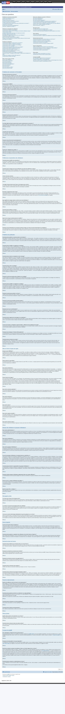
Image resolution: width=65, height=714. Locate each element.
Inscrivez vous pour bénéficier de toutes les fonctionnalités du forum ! (17, 7)
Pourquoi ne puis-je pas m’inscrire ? (8, 20)
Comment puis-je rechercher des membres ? (40, 42)
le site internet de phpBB (43, 195)
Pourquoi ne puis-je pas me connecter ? (9, 22)
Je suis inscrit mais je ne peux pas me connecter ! (11, 21)
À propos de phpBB (56, 634)
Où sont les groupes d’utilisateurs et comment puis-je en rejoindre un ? (44, 21)
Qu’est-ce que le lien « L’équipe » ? (39, 25)
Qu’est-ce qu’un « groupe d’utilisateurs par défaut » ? (42, 24)
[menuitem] (4, 9)
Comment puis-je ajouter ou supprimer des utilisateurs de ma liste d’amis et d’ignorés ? (47, 35)
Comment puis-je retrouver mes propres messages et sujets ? (43, 43)
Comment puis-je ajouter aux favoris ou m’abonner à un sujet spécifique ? (45, 47)
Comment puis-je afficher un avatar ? (9, 36)
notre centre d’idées (6, 643)
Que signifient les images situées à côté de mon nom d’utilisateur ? (14, 35)
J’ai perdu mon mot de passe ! (8, 24)
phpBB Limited (31, 633)
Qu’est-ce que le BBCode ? (7, 59)
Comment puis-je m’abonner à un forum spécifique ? (41, 48)
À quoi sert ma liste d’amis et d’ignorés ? (39, 34)
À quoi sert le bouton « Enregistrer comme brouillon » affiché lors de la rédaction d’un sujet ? (17, 54)
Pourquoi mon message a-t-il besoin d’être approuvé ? (12, 55)
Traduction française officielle (7, 675)
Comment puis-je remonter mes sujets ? (9, 56)
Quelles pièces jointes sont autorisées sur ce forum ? (42, 53)
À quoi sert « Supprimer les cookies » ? (9, 26)
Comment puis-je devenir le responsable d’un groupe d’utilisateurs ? (44, 22)
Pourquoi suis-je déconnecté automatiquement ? (11, 25)
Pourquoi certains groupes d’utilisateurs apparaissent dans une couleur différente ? (47, 23)
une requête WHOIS (45, 650)
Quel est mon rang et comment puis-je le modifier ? (11, 37)
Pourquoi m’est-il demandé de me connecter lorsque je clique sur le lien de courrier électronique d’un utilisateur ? (16, 39)
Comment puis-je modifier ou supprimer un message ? (12, 43)
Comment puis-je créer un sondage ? (9, 45)
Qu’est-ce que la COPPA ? (7, 19)
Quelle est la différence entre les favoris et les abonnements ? (43, 46)
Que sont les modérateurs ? (37, 19)
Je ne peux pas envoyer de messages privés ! (40, 28)
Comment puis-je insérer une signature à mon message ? (12, 44)
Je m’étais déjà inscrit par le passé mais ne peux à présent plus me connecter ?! (16, 23)
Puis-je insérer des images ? (7, 62)
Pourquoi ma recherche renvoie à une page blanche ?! (42, 41)
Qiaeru (13, 675)
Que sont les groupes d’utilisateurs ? (39, 20)
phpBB (8, 674)
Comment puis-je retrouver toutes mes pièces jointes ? (42, 54)
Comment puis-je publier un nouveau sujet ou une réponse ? (13, 42)
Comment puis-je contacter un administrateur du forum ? (42, 61)
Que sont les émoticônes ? (7, 61)
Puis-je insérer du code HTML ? (8, 60)
